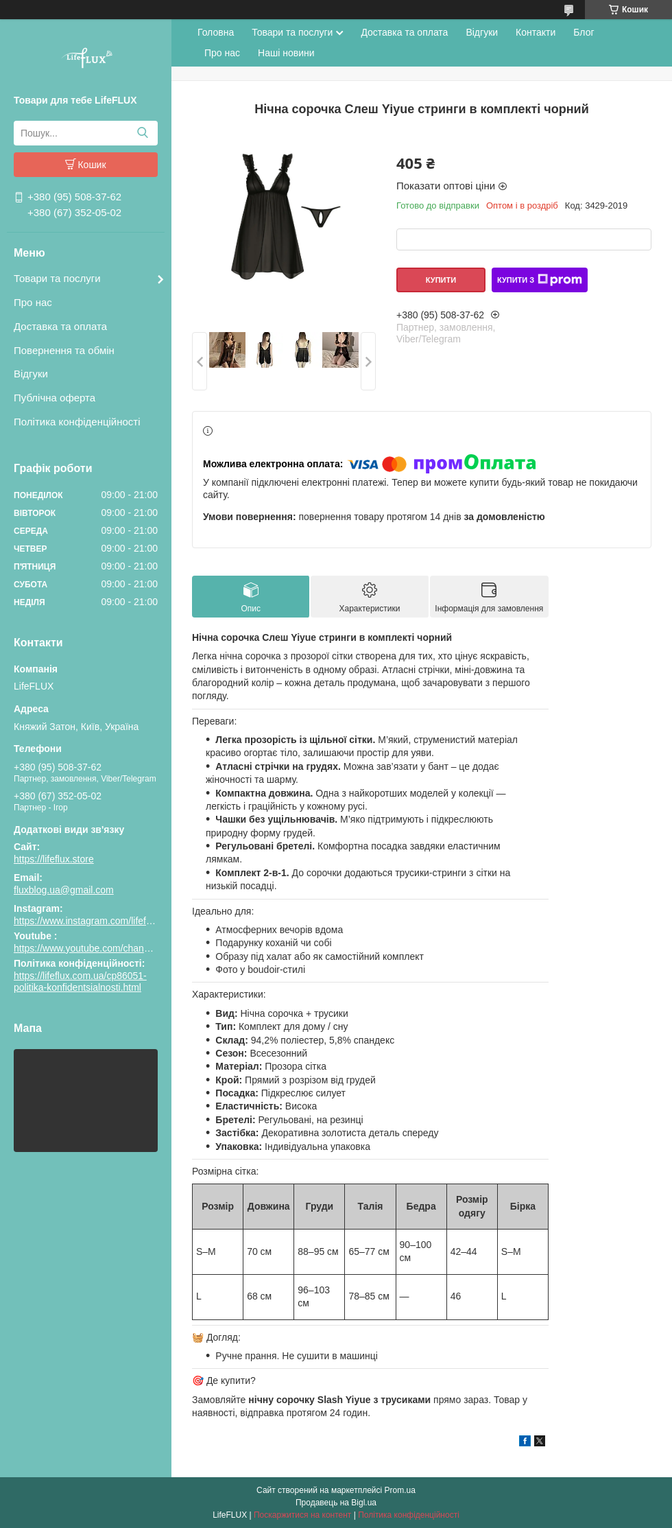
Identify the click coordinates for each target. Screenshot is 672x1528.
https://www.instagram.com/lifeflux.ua (92, 920)
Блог (583, 32)
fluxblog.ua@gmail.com (64, 889)
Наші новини (286, 52)
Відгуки (31, 373)
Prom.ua (400, 1490)
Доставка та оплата (60, 326)
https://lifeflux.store (54, 859)
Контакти (535, 32)
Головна (215, 32)
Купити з (539, 280)
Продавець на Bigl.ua (336, 1502)
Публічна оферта (54, 397)
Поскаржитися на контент (302, 1515)
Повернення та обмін (64, 350)
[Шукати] (142, 133)
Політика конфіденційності (77, 421)
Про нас (33, 302)
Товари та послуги (57, 278)
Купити (441, 280)
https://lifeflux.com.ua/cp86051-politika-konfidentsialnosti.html (80, 982)
